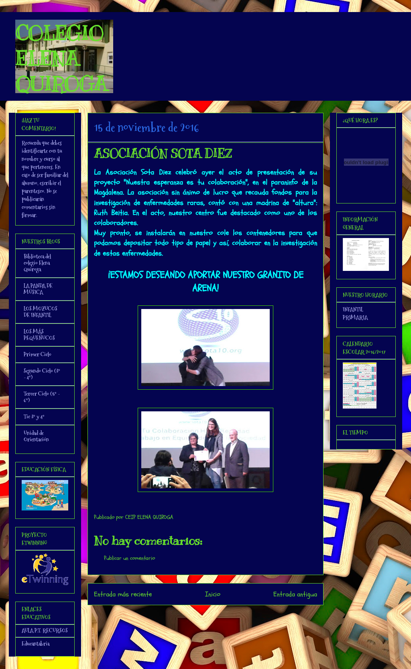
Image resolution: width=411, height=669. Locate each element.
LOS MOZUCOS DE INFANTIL (40, 312)
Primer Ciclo (37, 354)
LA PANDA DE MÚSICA (38, 289)
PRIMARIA (355, 317)
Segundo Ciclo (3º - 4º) (42, 374)
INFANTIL (353, 309)
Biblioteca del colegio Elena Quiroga (37, 262)
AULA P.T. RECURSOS (45, 630)
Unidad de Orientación (36, 436)
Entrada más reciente (123, 594)
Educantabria (35, 644)
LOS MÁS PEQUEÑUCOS (39, 334)
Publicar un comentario (129, 558)
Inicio (212, 594)
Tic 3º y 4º (34, 417)
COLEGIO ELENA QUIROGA (61, 58)
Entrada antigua (295, 594)
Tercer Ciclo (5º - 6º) (42, 397)
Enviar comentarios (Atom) (222, 616)
